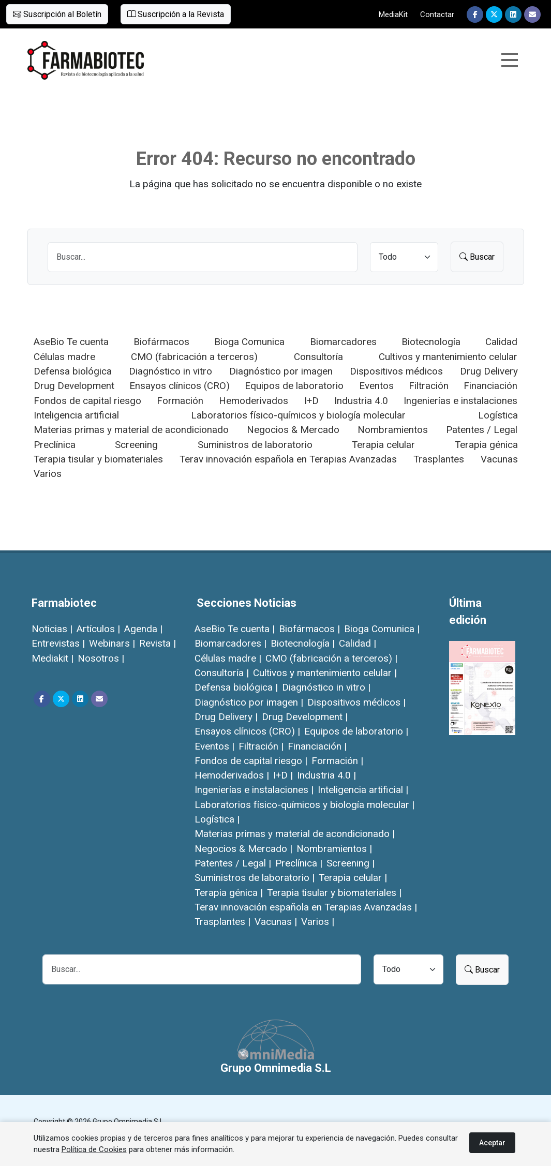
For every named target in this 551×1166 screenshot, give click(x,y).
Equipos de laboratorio (294, 386)
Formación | (337, 761)
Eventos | (214, 746)
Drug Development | (305, 717)
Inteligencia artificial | (363, 790)
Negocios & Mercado (293, 430)
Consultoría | (222, 673)
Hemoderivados (253, 401)
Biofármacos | (309, 629)
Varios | (317, 922)
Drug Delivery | (226, 717)
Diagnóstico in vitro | (326, 687)
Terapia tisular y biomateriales (98, 459)
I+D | (283, 775)
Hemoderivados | (232, 775)
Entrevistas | (58, 643)
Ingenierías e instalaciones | (254, 790)
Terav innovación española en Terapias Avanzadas (288, 459)
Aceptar (492, 1143)
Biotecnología (430, 342)
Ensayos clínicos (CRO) (179, 386)
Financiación (490, 386)
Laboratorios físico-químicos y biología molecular (298, 415)
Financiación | (317, 746)
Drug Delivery (489, 371)
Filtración (429, 386)
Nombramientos (393, 430)
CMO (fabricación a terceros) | (331, 658)
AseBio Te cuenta (71, 342)
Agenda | (143, 629)
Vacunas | (276, 922)
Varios (48, 474)
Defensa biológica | (236, 687)
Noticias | (52, 629)
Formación (180, 401)
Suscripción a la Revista (175, 14)
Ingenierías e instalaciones (460, 401)
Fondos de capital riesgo (87, 401)
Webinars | (112, 643)
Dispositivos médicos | (356, 702)
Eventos (376, 386)
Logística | (217, 819)
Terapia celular (383, 445)
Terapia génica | (229, 893)
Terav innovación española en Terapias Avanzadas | (306, 907)
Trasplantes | (222, 922)
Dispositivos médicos (396, 371)
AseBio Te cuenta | (235, 629)
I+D (311, 401)
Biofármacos (161, 342)
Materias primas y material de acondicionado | (295, 834)
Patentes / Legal (481, 430)
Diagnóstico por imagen (281, 371)
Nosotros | (101, 658)
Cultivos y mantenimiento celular (448, 357)
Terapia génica (486, 445)
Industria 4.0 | (326, 775)
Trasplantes (438, 459)
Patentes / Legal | (233, 863)
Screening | (350, 863)
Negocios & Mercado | (243, 849)
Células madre (64, 357)
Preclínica (55, 445)
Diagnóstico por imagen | (249, 702)
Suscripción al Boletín (57, 14)
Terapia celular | (353, 878)
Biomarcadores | (230, 643)
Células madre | (228, 658)
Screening (136, 445)
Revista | (157, 643)
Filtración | (261, 746)
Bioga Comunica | (382, 629)
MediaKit (393, 14)
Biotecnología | (303, 643)
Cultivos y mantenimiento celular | (325, 673)
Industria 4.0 (361, 401)
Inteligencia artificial (76, 415)
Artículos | (98, 629)
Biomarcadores (343, 342)
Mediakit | (52, 658)
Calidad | (357, 643)
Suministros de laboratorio (255, 445)
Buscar (477, 256)
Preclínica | (298, 863)
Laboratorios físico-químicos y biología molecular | (304, 805)
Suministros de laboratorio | (255, 878)
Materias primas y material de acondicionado (131, 430)
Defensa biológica (73, 371)
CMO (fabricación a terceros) (194, 357)
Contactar (437, 14)
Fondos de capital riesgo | (251, 761)
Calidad (501, 342)
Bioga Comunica (249, 342)
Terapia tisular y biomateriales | (334, 893)
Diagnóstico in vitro (170, 371)
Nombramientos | (334, 849)
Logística (498, 415)
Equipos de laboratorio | (356, 731)
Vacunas (499, 459)
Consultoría (318, 357)
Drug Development (74, 386)
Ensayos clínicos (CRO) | (247, 731)
